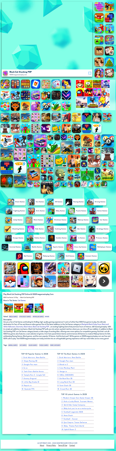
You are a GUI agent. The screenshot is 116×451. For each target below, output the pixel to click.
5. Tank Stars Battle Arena (33, 371)
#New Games (13, 316)
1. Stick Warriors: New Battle (33, 357)
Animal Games (12, 345)
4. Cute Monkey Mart (66, 368)
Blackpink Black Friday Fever (91, 324)
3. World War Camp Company (73, 405)
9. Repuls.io (27, 385)
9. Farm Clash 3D (64, 385)
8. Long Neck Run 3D (66, 382)
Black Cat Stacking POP (27, 297)
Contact (72, 445)
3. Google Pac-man (29, 364)
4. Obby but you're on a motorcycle (76, 408)
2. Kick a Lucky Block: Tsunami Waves (77, 401)
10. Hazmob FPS (28, 389)
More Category (55, 345)
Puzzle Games (43, 345)
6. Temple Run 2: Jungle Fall (33, 375)
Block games (33, 345)
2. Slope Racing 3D (29, 361)
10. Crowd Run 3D (65, 389)
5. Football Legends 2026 (72, 412)
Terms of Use (62, 445)
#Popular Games (38, 316)
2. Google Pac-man (65, 361)
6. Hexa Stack (67, 415)
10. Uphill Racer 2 (69, 429)
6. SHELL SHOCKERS (66, 375)
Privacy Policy (51, 445)
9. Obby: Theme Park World (73, 426)
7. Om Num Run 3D (65, 378)
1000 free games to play (10, 297)
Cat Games (22, 300)
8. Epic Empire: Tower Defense (74, 422)
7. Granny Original (29, 378)
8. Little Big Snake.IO (30, 382)
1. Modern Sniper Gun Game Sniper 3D (77, 398)
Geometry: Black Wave (24, 326)
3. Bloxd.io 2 (63, 364)
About (42, 445)
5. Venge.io (62, 371)
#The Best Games (25, 316)
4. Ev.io (25, 368)
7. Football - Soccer (70, 419)
